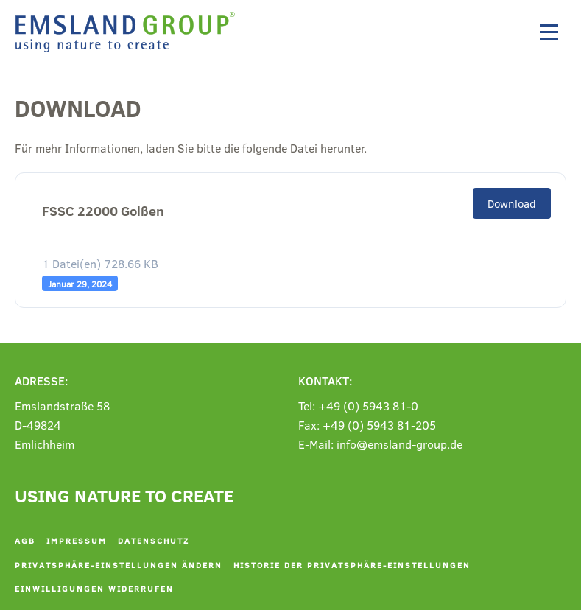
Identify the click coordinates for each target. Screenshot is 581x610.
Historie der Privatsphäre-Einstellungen (352, 564)
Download (511, 203)
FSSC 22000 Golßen (103, 211)
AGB (25, 540)
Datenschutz (153, 540)
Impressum (76, 540)
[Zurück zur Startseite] (129, 32)
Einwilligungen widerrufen (94, 588)
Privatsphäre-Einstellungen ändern (118, 564)
